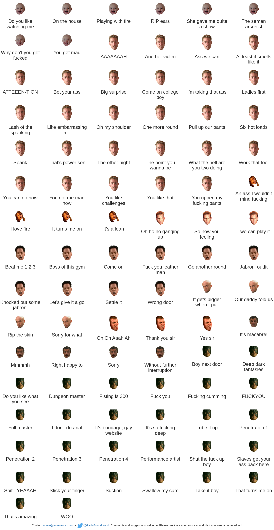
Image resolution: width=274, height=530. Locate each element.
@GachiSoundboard (93, 525)
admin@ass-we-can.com (58, 525)
